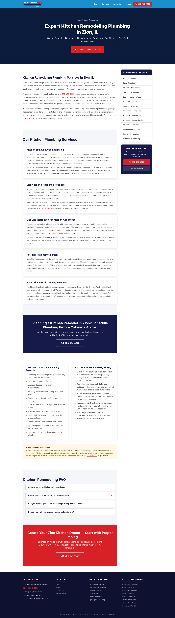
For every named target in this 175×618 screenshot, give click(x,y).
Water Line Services (131, 125)
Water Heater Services (132, 88)
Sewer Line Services (131, 92)
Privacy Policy (61, 593)
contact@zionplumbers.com (32, 592)
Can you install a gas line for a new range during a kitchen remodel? (57, 504)
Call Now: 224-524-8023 (87, 49)
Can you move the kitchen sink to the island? (47, 487)
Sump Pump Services (131, 106)
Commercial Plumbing (131, 139)
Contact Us (60, 590)
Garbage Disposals (128, 597)
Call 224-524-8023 (70, 343)
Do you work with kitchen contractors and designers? (51, 512)
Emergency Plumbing (131, 78)
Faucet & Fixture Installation (134, 115)
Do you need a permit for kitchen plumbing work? (49, 495)
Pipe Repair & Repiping (132, 111)
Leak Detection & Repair (132, 97)
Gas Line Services (130, 102)
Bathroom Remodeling (131, 129)
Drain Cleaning (129, 83)
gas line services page (54, 233)
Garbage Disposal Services (133, 120)
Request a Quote (136, 169)
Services (105, 4)
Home (96, 4)
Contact (127, 4)
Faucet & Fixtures (128, 593)
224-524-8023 (142, 4)
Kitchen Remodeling (131, 134)
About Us (117, 4)
